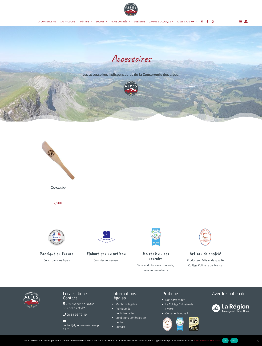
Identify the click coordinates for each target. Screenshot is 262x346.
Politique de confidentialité (207, 340)
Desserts (139, 21)
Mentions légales (126, 304)
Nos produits (67, 21)
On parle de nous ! (176, 313)
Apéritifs (85, 21)
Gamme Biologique (161, 21)
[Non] (257, 340)
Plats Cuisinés (121, 21)
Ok (225, 340)
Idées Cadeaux (187, 21)
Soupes (101, 21)
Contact (120, 326)
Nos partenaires (175, 299)
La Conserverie (47, 21)
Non (234, 340)
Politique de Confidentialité (125, 310)
